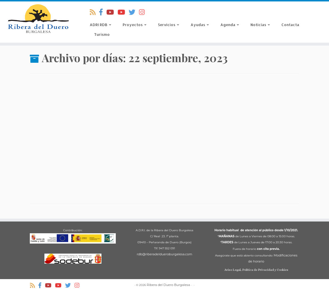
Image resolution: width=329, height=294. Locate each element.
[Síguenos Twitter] (134, 12)
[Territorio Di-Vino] (111, 12)
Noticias (260, 24)
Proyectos (134, 24)
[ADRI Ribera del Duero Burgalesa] (123, 12)
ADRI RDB (100, 24)
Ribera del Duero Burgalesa (168, 285)
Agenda (229, 24)
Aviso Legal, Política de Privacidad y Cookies (256, 270)
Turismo (102, 34)
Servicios (168, 24)
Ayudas (200, 24)
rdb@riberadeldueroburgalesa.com (164, 254)
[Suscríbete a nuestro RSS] (94, 12)
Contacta (290, 24)
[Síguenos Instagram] (143, 12)
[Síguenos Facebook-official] (102, 12)
